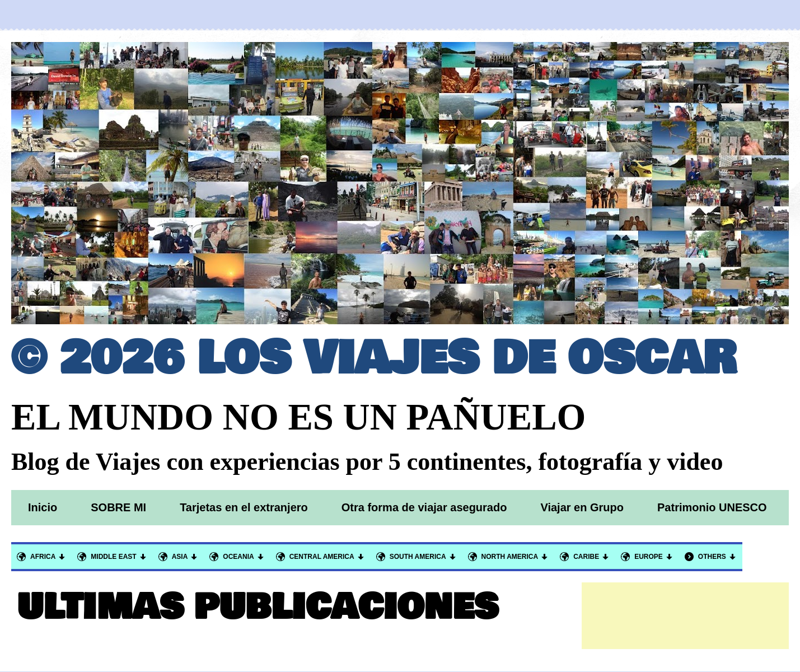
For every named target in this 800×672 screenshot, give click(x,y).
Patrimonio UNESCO (712, 507)
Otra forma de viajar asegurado (424, 507)
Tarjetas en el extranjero (244, 507)
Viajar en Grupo (582, 507)
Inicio (42, 507)
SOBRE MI (118, 507)
